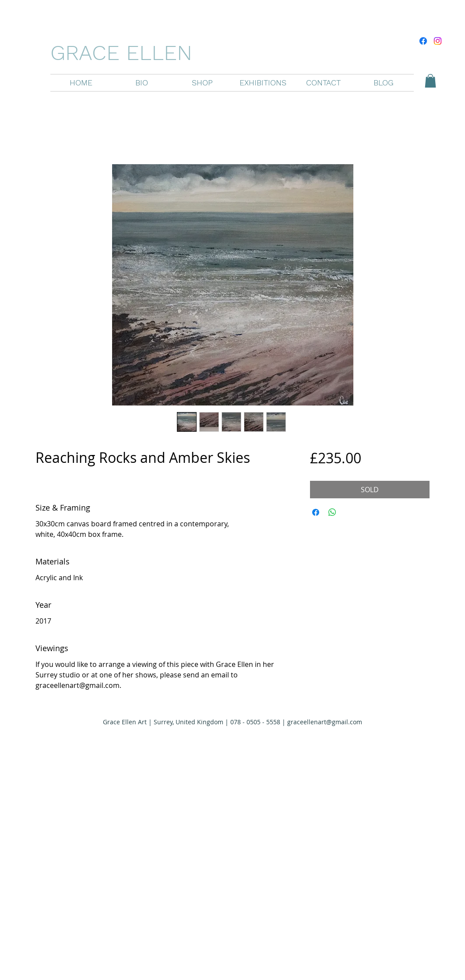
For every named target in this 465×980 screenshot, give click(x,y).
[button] (202, 82)
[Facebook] (423, 41)
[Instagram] (438, 41)
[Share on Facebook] (315, 512)
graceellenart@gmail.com (324, 722)
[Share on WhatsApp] (332, 512)
